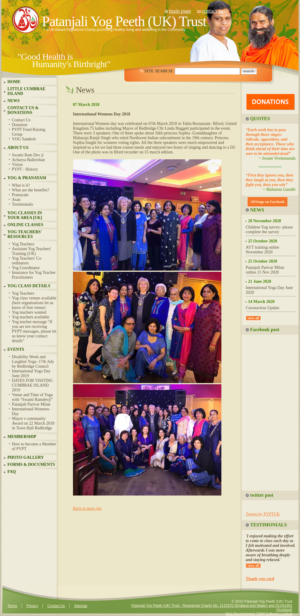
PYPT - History (25, 169)
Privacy (32, 606)
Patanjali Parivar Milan (31, 404)
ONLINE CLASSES (25, 225)
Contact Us (21, 120)
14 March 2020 (261, 301)
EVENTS (15, 349)
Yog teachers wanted (29, 312)
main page (180, 11)
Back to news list (87, 508)
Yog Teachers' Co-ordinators (27, 260)
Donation (19, 125)
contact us (212, 11)
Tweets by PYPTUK (263, 514)
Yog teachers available (30, 317)
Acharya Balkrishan (28, 160)
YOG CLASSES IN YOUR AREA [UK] (24, 215)
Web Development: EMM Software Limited (258, 614)
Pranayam (20, 195)
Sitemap (80, 606)
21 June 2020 (259, 281)
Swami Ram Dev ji (28, 155)
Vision (17, 164)
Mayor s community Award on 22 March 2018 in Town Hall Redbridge (33, 423)
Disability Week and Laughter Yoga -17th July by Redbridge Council (33, 362)
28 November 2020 (264, 221)
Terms (12, 606)
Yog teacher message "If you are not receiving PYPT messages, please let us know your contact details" (34, 331)
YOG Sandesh (24, 139)
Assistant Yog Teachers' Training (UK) (31, 251)
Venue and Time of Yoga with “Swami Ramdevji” (32, 397)
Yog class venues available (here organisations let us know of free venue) (34, 303)
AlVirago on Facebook (267, 202)
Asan (16, 199)
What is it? (21, 185)
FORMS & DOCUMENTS (31, 464)
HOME (13, 82)
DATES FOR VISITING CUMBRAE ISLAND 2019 (32, 385)
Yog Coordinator (26, 268)
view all (253, 318)
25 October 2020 (262, 241)
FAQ (11, 471)
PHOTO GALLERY (25, 457)
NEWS (13, 101)
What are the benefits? (30, 190)
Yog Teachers (23, 244)
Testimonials (22, 204)
